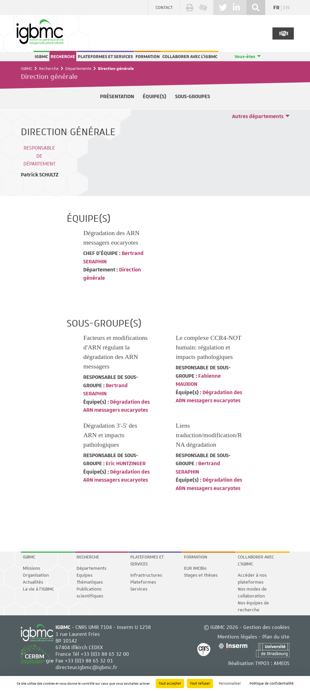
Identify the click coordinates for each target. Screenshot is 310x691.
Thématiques (90, 582)
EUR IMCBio (195, 568)
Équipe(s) (154, 96)
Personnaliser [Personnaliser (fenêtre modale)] (230, 683)
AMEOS (281, 663)
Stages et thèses (201, 575)
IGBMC (41, 56)
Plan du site (275, 636)
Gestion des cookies (266, 627)
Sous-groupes (192, 96)
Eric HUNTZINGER (125, 463)
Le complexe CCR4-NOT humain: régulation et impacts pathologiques (208, 347)
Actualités (33, 582)
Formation (147, 56)
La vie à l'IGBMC (38, 589)
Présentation (117, 96)
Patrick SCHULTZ (39, 175)
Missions (31, 568)
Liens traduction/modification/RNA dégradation (209, 435)
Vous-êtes (245, 56)
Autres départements (257, 116)
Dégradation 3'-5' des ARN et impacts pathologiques (110, 435)
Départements (78, 68)
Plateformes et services (105, 56)
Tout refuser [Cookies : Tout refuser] (200, 683)
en (286, 8)
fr (276, 8)
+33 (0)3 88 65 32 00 (105, 654)
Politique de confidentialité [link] (272, 683)
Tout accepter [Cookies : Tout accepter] (170, 683)
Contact (164, 7)
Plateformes (143, 582)
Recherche (63, 56)
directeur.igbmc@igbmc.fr (86, 667)
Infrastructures (146, 575)
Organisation (36, 575)
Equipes (84, 575)
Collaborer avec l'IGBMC (189, 56)
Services (138, 589)
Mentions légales (237, 636)
